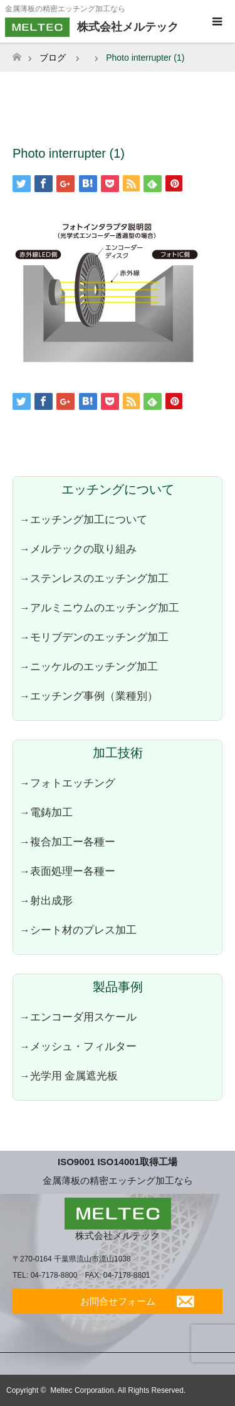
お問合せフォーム (117, 1301)
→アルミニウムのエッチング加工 (99, 607)
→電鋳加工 (46, 812)
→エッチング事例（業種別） (88, 695)
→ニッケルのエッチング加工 (88, 666)
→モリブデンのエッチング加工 (94, 637)
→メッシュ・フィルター (78, 1046)
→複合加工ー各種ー (67, 841)
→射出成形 (46, 900)
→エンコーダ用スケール (78, 1016)
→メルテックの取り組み (78, 548)
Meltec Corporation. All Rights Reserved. (117, 1390)
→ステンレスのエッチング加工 (94, 578)
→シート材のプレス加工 (78, 929)
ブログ (52, 58)
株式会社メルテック (117, 1235)
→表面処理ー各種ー (67, 871)
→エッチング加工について (83, 519)
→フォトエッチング (67, 782)
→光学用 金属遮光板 (68, 1075)
